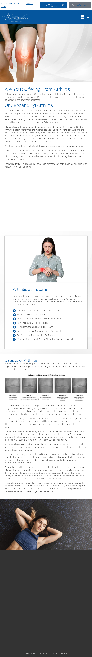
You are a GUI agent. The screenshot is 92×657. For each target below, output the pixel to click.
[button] (82, 17)
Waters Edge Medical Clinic (41, 653)
